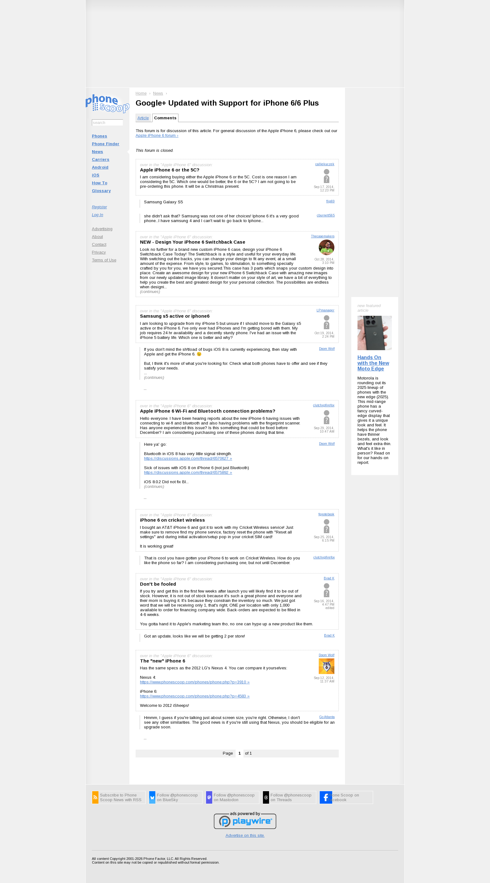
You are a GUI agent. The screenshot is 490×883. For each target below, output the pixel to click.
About (97, 236)
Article (143, 118)
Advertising (102, 228)
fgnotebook (326, 514)
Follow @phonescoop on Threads (291, 797)
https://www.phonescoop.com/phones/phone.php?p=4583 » (195, 696)
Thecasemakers (322, 236)
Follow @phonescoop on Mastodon (234, 797)
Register (99, 207)
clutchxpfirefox (323, 405)
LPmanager (325, 310)
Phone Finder (105, 143)
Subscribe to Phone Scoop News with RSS (121, 797)
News (97, 151)
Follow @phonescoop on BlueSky (177, 797)
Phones (99, 136)
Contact (99, 244)
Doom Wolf (327, 348)
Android (100, 167)
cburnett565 (326, 215)
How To (99, 183)
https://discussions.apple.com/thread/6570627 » (188, 458)
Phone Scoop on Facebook (343, 797)
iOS (95, 175)
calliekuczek (324, 164)
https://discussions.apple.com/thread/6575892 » (188, 472)
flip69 (330, 201)
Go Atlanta (327, 717)
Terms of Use (104, 260)
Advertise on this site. (245, 835)
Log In (97, 214)
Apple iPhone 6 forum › (157, 135)
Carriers (100, 159)
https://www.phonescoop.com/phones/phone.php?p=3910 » (195, 682)
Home (141, 93)
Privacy (99, 252)
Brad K (329, 578)
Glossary (101, 190)
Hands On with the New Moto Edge (373, 363)
